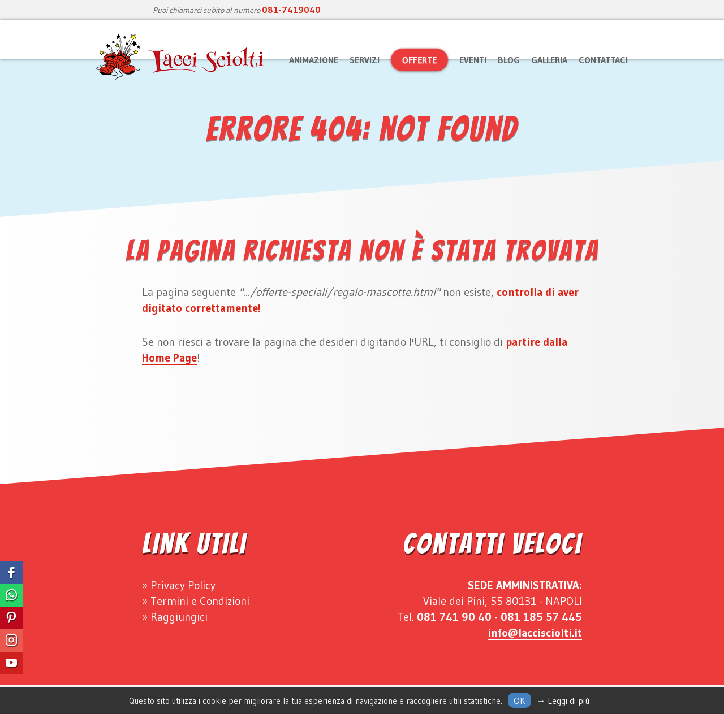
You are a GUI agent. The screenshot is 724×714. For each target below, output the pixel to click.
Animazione (313, 60)
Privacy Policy (183, 585)
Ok (519, 700)
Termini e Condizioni (199, 601)
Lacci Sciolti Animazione (181, 57)
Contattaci (603, 60)
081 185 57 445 (541, 617)
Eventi (472, 60)
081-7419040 (291, 9)
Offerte (419, 60)
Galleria (549, 60)
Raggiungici (179, 617)
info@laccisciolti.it (535, 632)
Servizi (365, 60)
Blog (509, 60)
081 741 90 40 (454, 617)
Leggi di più (568, 700)
